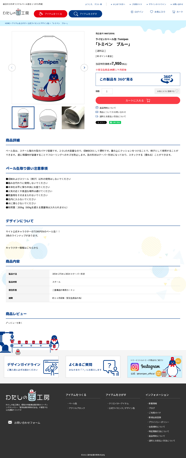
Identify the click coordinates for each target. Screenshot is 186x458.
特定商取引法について (159, 431)
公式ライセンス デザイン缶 (38, 23)
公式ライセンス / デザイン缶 (122, 408)
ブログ (152, 408)
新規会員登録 (155, 417)
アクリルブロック (77, 408)
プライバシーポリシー (159, 422)
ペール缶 (73, 403)
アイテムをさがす (19, 23)
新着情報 (153, 403)
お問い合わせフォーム (24, 422)
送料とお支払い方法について (113, 116)
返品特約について (108, 107)
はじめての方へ (118, 4)
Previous (11, 67)
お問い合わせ (176, 4)
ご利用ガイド (135, 4)
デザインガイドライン (156, 4)
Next (84, 67)
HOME (7, 23)
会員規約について (157, 426)
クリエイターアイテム (119, 403)
